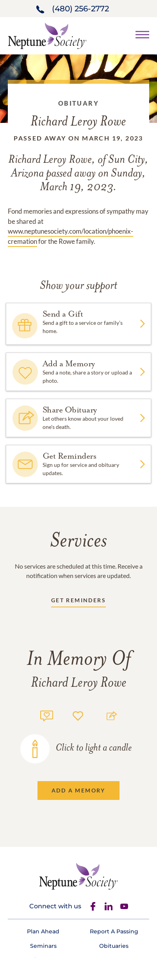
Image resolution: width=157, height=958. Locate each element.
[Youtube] (124, 906)
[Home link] (47, 35)
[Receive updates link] (78, 601)
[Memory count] (46, 714)
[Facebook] (93, 906)
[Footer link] (43, 931)
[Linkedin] (108, 906)
